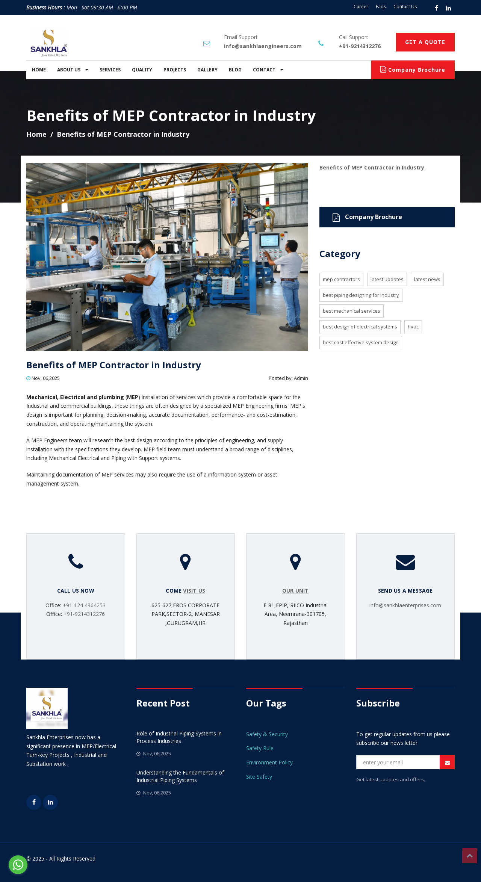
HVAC (413, 326)
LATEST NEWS (427, 279)
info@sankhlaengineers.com (263, 46)
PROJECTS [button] (174, 70)
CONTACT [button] (268, 70)
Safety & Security (267, 734)
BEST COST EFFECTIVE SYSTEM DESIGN (361, 342)
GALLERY (207, 70)
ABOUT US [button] (72, 70)
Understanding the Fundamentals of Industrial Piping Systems (180, 776)
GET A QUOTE (425, 41)
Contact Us (405, 6)
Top (469, 855)
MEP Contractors (341, 279)
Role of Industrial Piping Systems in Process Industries (179, 737)
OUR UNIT (295, 590)
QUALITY (142, 70)
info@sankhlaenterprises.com (405, 605)
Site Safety (259, 776)
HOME (39, 70)
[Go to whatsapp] (18, 864)
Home (36, 134)
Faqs (381, 6)
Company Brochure (412, 69)
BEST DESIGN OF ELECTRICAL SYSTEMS (360, 326)
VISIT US (194, 590)
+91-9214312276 (360, 46)
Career (361, 6)
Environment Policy (269, 762)
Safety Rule (260, 748)
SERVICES (110, 70)
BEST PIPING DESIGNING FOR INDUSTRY (361, 295)
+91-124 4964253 (84, 605)
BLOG (235, 70)
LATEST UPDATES (387, 279)
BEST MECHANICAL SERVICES (351, 310)
